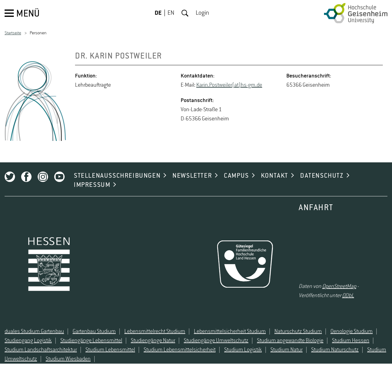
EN (171, 13)
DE (158, 13)
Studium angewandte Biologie (290, 341)
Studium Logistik (243, 350)
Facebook (26, 177)
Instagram (43, 177)
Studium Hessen (350, 341)
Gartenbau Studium (94, 331)
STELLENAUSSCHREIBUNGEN (117, 176)
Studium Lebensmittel (110, 350)
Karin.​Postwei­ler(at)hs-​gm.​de (229, 85)
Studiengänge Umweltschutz (216, 341)
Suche (185, 13)
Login (202, 13)
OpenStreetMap (339, 286)
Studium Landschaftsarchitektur (41, 350)
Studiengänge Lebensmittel (91, 341)
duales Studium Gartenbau (34, 331)
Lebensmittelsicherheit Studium (230, 331)
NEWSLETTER (192, 176)
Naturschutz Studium (298, 331)
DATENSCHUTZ (322, 176)
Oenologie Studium (351, 331)
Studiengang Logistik (28, 341)
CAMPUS (236, 176)
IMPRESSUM (92, 185)
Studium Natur (286, 350)
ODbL (348, 296)
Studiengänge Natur (153, 341)
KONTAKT (274, 176)
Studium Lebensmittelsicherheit (180, 350)
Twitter (10, 177)
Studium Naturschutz (335, 350)
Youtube (59, 177)
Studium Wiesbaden (68, 359)
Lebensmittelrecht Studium (154, 331)
